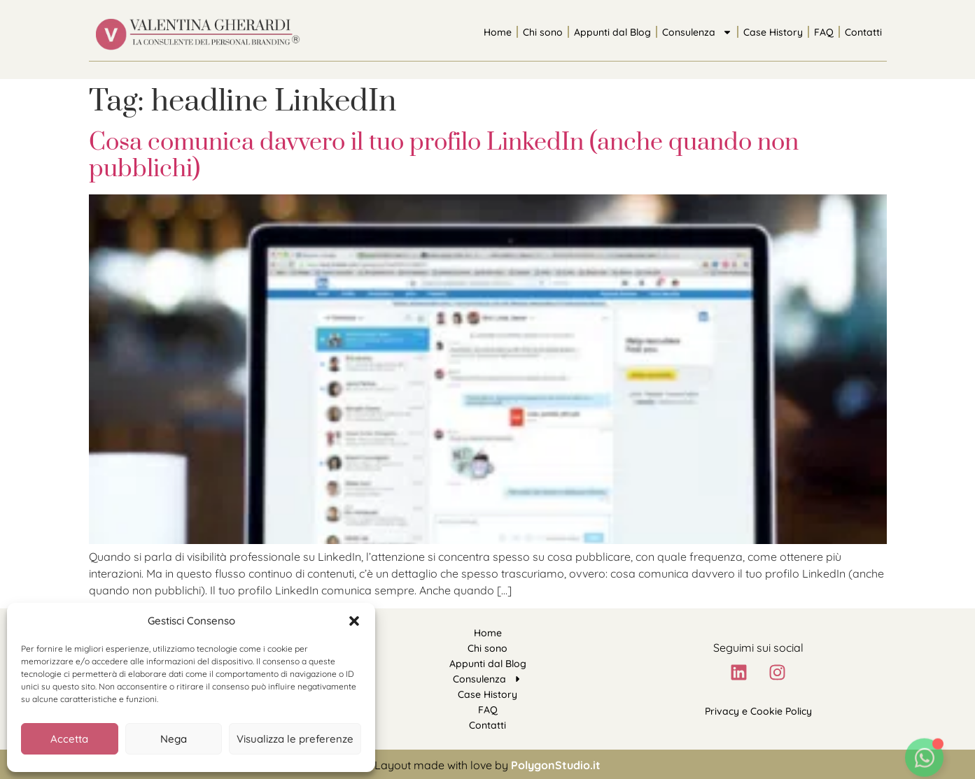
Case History (773, 32)
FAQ (824, 32)
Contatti (863, 32)
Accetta (69, 738)
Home (498, 32)
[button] (354, 621)
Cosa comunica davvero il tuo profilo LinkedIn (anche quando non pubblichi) (444, 156)
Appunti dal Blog (612, 32)
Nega (173, 738)
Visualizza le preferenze (295, 738)
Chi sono (543, 32)
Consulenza (697, 32)
